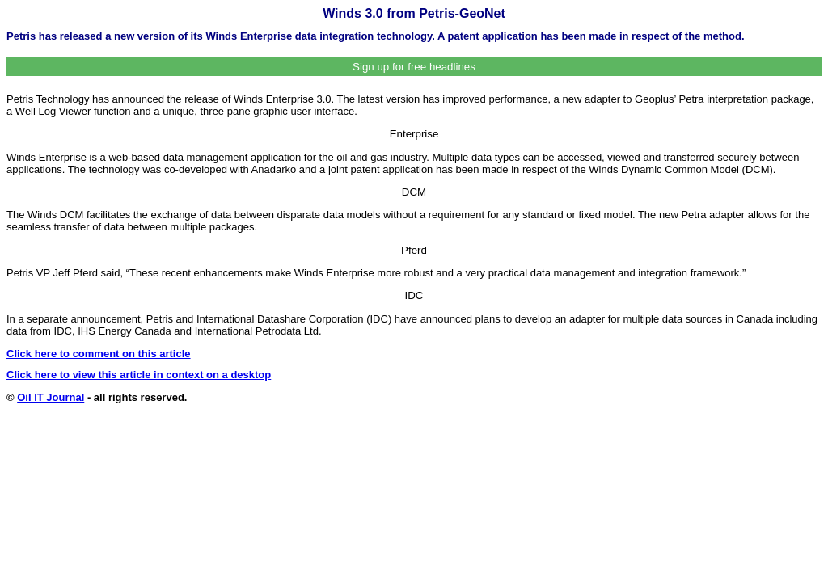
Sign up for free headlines (414, 67)
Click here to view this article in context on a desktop (138, 375)
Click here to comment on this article (98, 354)
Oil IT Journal (50, 397)
